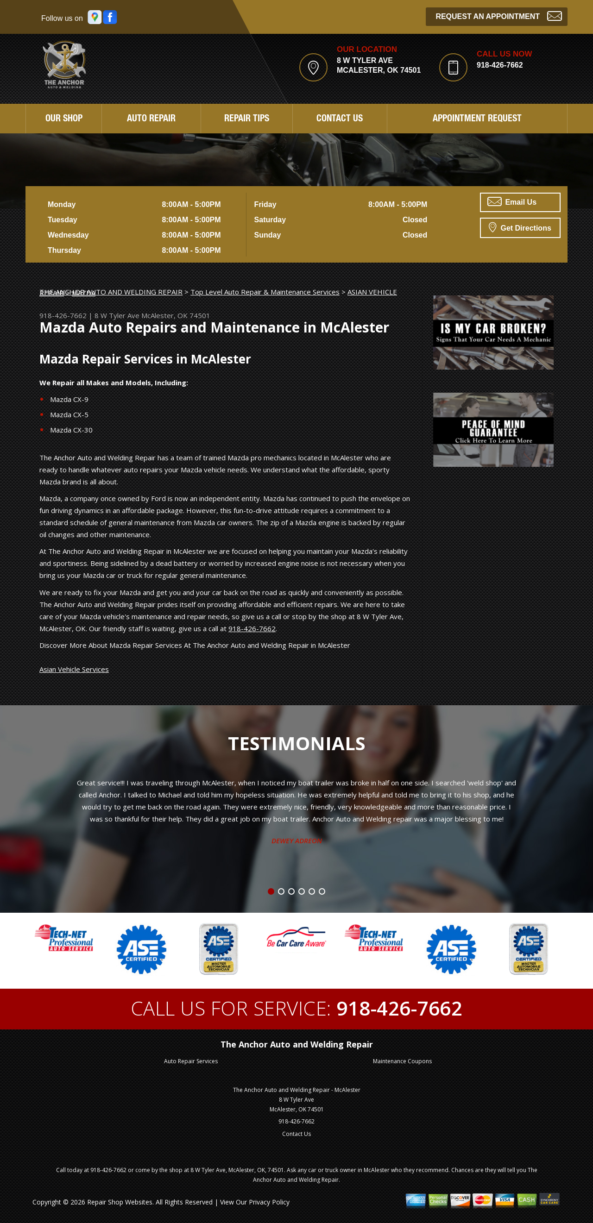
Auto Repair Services (191, 1061)
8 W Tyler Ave (117, 315)
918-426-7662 (500, 65)
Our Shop (63, 119)
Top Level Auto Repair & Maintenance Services (265, 291)
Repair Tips (246, 119)
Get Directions (520, 227)
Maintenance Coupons (402, 1061)
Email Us (511, 201)
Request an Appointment (498, 15)
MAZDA (83, 292)
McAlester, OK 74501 (175, 315)
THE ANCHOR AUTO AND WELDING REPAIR (111, 291)
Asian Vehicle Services (74, 669)
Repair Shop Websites (119, 1202)
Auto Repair (151, 119)
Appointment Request (477, 119)
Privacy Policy (269, 1202)
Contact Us (339, 119)
